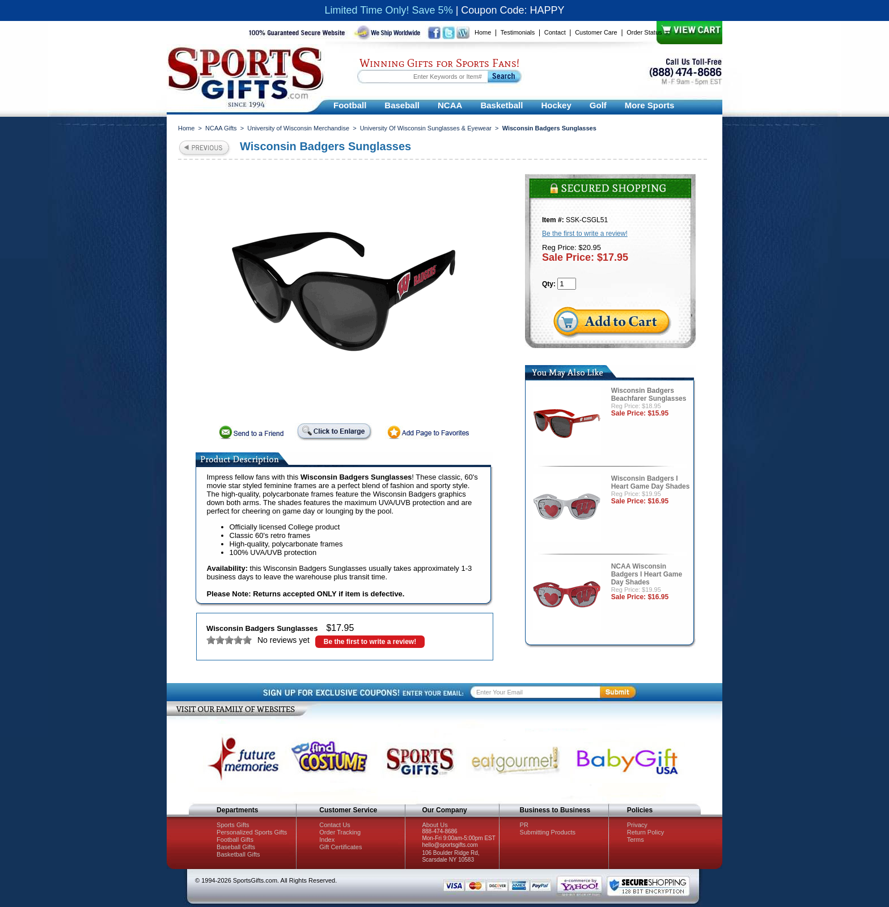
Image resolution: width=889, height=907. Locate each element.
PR (524, 824)
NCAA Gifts (221, 128)
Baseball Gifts (236, 847)
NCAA (450, 105)
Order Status (644, 32)
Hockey (556, 105)
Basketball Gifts (238, 854)
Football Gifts (235, 839)
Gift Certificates (340, 847)
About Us (434, 824)
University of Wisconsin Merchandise (298, 128)
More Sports (650, 105)
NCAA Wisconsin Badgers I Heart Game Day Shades (646, 574)
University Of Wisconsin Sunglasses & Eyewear (426, 128)
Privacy (637, 824)
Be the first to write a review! (370, 642)
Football (349, 105)
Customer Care (596, 32)
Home (483, 32)
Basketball (501, 105)
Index (327, 839)
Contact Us (334, 824)
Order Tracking (340, 832)
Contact (555, 32)
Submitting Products (547, 832)
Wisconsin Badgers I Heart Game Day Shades (650, 482)
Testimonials (518, 32)
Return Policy (645, 832)
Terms (635, 839)
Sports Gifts (233, 824)
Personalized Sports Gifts (252, 832)
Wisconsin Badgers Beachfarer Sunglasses (649, 394)
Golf (598, 105)
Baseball (402, 105)
